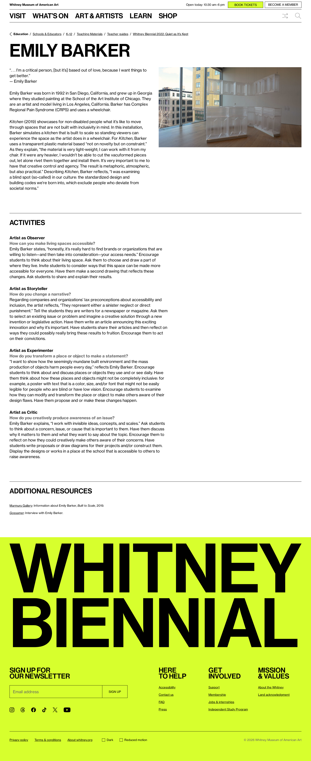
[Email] (56, 691)
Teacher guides (117, 34)
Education (20, 34)
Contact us (166, 694)
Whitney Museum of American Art (34, 4)
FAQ (161, 702)
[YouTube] (67, 709)
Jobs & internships (221, 702)
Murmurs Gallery (21, 505)
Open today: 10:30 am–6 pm (205, 4)
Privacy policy (19, 740)
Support (214, 687)
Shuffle (285, 16)
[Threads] (22, 709)
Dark (107, 740)
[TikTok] (44, 709)
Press (163, 709)
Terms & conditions (48, 740)
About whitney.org (79, 740)
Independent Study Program (228, 709)
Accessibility (167, 687)
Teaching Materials (90, 34)
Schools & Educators (47, 34)
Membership (217, 694)
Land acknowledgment (274, 694)
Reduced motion (133, 740)
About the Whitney (271, 687)
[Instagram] (11, 709)
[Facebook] (33, 709)
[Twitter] (55, 709)
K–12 (69, 34)
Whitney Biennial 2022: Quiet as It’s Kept (160, 34)
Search (298, 16)
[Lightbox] (230, 107)
